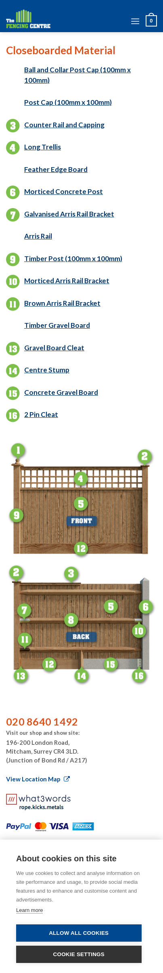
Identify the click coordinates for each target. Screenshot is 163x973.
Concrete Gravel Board (61, 392)
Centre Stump (46, 370)
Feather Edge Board (56, 169)
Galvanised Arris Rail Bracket (69, 214)
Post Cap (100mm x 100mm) (68, 102)
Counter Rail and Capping (64, 125)
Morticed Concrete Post (63, 191)
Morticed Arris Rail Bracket (66, 280)
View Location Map (38, 779)
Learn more (29, 910)
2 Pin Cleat (41, 414)
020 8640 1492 (42, 721)
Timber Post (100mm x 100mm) (73, 258)
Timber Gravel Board (57, 325)
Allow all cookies (79, 933)
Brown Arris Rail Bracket (62, 303)
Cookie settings (78, 954)
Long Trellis (42, 147)
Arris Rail (38, 236)
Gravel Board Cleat (54, 347)
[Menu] (135, 21)
